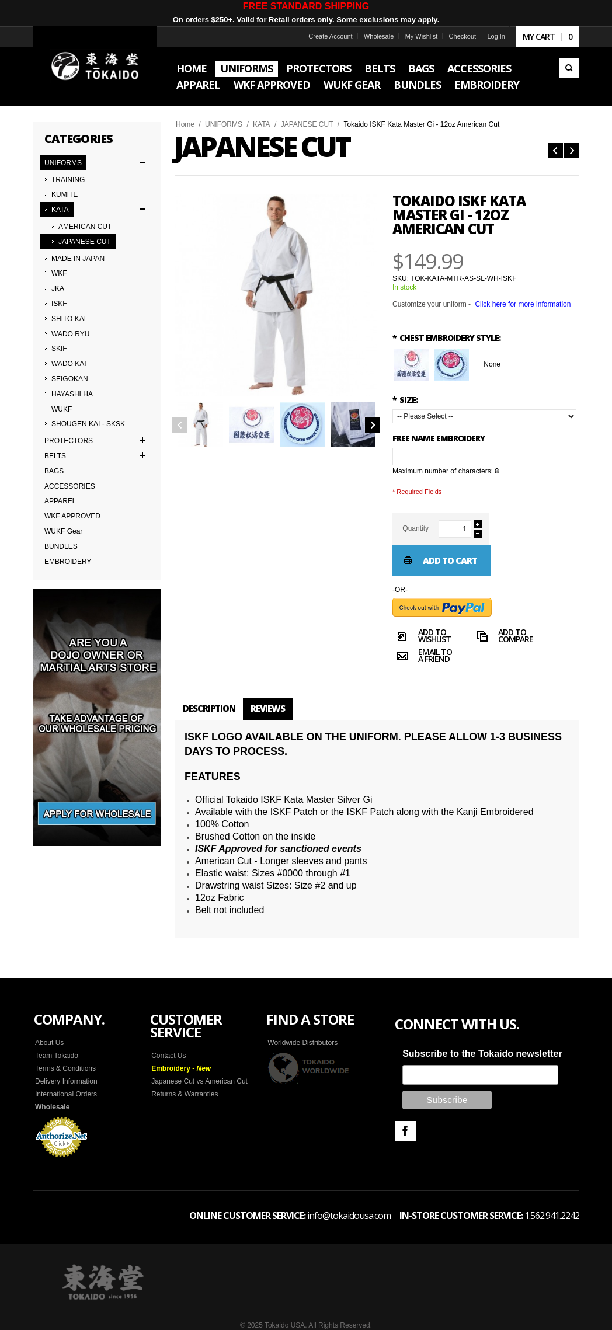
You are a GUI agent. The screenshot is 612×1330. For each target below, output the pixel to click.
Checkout (462, 36)
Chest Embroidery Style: (446, 337)
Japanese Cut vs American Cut (199, 1081)
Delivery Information (66, 1081)
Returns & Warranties (184, 1094)
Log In (496, 36)
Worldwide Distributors (302, 1043)
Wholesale (379, 36)
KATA (261, 124)
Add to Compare (502, 637)
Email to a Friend (422, 657)
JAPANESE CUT (307, 124)
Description (209, 708)
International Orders (66, 1094)
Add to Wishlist (421, 637)
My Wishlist (421, 36)
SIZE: (405, 399)
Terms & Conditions (65, 1068)
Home (185, 124)
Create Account (330, 36)
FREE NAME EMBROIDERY (438, 438)
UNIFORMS (223, 124)
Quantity (415, 528)
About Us (49, 1043)
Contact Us (168, 1056)
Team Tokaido (56, 1056)
